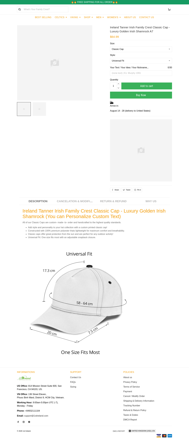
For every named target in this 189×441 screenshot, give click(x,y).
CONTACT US (146, 17)
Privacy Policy (130, 382)
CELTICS (61, 17)
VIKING (75, 17)
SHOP (88, 17)
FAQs (73, 382)
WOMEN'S (114, 17)
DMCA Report (130, 419)
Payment (127, 391)
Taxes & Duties (130, 415)
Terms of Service (131, 387)
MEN (100, 17)
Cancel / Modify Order (134, 396)
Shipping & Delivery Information (138, 401)
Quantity (114, 79)
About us (127, 377)
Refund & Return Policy (134, 410)
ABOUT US (130, 17)
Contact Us (75, 377)
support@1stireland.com (36, 416)
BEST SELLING (43, 17)
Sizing (73, 387)
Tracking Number (131, 405)
